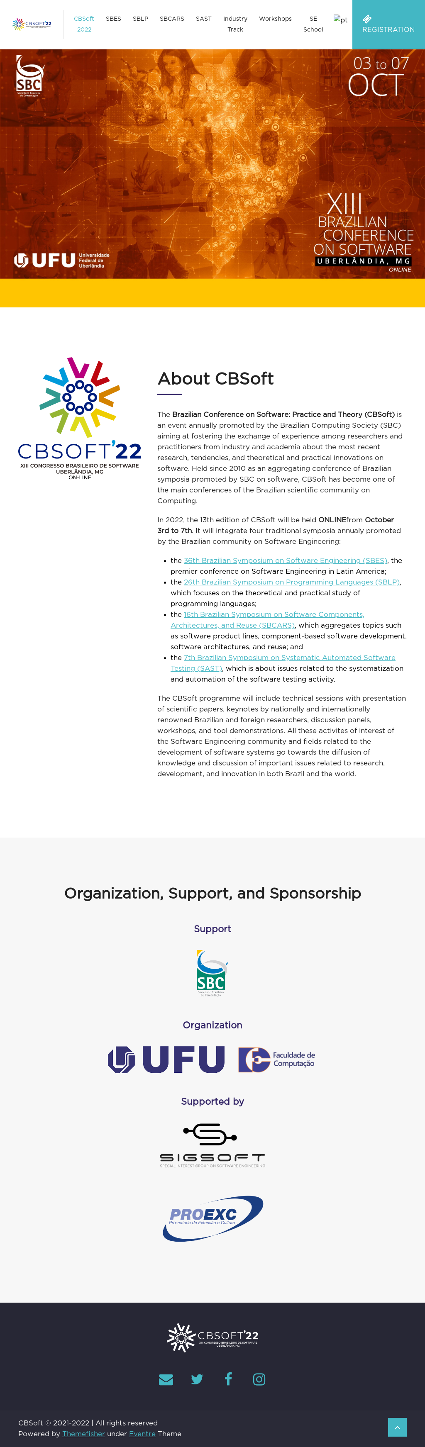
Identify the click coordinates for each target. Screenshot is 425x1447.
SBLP (140, 19)
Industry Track (235, 24)
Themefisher (83, 1433)
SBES (113, 19)
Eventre (142, 1433)
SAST (204, 19)
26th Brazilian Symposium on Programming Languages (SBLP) (292, 582)
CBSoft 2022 (84, 24)
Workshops (275, 19)
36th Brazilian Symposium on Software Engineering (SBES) (285, 560)
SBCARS (172, 19)
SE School (313, 24)
